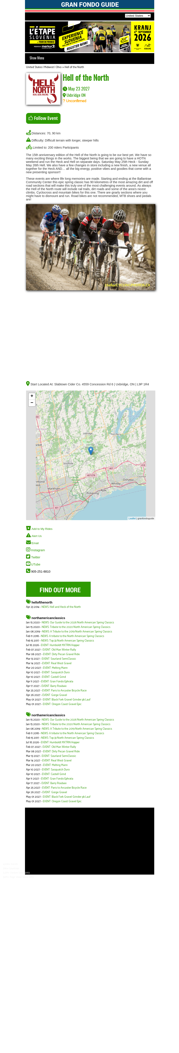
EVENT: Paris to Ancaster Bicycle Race (64, 690)
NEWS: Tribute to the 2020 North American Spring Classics (76, 627)
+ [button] (31, 396)
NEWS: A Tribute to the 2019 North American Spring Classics (77, 631)
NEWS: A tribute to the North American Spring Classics (72, 636)
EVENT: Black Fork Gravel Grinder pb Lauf (66, 699)
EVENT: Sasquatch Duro (56, 672)
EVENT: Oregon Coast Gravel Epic (62, 704)
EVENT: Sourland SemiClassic (59, 659)
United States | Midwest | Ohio (43, 67)
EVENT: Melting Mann (55, 668)
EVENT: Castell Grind (54, 677)
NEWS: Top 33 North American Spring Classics (67, 640)
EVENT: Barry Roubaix (54, 686)
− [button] (31, 403)
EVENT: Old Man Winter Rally (59, 650)
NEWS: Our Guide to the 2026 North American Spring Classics (78, 622)
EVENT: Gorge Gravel (54, 695)
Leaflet (132, 518)
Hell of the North (74, 67)
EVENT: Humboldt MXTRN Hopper (60, 645)
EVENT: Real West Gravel (57, 663)
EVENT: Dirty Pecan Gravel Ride (61, 654)
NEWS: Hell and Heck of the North (61, 607)
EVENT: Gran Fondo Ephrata (57, 681)
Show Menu (37, 57)
